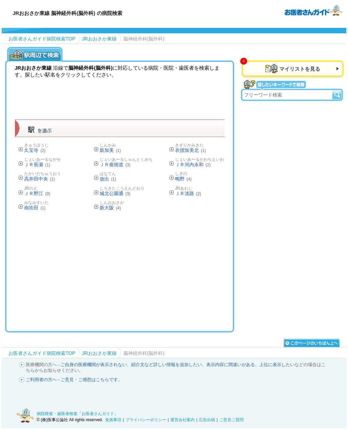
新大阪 (110, 207)
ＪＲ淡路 (188, 193)
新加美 (110, 150)
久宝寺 (35, 150)
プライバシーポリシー (145, 419)
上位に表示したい (277, 364)
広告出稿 (207, 419)
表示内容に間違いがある (230, 364)
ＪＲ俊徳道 (115, 164)
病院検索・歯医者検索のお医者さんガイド (313, 10)
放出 (108, 179)
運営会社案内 (182, 419)
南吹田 (35, 207)
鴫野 (183, 179)
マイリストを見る (299, 69)
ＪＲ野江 (37, 193)
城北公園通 (115, 193)
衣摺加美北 (190, 150)
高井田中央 (39, 179)
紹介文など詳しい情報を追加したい (166, 364)
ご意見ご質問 (231, 419)
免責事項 (113, 419)
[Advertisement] (138, 270)
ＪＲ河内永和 (192, 164)
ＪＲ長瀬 (37, 164)
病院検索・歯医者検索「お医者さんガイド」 (77, 413)
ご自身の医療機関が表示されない (93, 364)
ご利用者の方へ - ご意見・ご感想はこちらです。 (74, 379)
